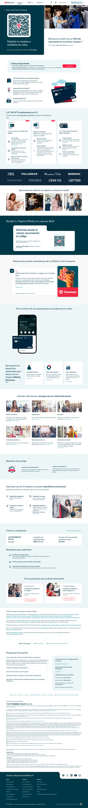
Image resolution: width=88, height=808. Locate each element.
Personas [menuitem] (19, 2)
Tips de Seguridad (10, 794)
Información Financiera (27, 789)
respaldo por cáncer (11, 617)
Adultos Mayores (10, 781)
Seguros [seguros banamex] (36, 614)
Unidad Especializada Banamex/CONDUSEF (47, 794)
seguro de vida (74, 614)
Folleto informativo (36, 694)
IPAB (38, 791)
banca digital (49, 622)
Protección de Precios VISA (62, 694)
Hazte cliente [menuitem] (62, 2)
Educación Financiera (27, 794)
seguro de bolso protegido (47, 617)
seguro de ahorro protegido (23, 617)
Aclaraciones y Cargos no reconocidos (58, 643)
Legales (39, 779)
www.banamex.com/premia (11, 719)
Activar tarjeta (39, 643)
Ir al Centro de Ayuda (62, 664)
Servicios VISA (75, 694)
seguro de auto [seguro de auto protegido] (66, 614)
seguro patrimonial (35, 617)
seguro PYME (31, 616)
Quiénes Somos (25, 791)
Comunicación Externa (27, 786)
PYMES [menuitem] (29, 2)
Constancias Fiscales (41, 789)
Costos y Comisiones (48, 694)
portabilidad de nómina (17, 632)
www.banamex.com (53, 710)
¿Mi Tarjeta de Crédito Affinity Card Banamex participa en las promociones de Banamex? (27, 680)
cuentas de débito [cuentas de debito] (35, 620)
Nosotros (24, 779)
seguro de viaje (38, 616)
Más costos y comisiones (74, 530)
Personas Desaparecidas (11, 799)
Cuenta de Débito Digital (12, 634)
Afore (66, 628)
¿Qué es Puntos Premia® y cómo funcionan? (27, 671)
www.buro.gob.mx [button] (9, 750)
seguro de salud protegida (65, 616)
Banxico (39, 786)
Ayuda (7, 779)
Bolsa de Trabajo (26, 781)
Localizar (58, 672)
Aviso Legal (39, 781)
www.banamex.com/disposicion (71, 730)
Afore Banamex (44, 628)
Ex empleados (9, 796)
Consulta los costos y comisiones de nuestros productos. (67, 804)
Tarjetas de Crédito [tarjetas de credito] (20, 620)
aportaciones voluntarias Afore (14, 629)
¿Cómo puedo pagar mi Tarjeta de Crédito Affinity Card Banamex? (27, 657)
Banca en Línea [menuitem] (75, 2)
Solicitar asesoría (30, 600)
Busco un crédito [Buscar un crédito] (69, 598)
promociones (24, 622)
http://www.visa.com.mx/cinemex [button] (38, 721)
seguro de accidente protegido (50, 616)
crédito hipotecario (65, 625)
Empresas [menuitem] (39, 2)
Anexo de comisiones (24, 694)
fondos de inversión (76, 625)
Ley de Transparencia (42, 784)
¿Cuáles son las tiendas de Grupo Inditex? (27, 667)
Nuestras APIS (25, 796)
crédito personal (56, 625)
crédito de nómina (46, 625)
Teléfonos (8, 791)
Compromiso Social (26, 784)
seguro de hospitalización (12, 616)
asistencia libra (75, 617)
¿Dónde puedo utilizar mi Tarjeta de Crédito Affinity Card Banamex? (27, 675)
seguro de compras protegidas (62, 617)
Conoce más (69, 66)
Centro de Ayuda (10, 786)
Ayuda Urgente (9, 784)
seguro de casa (23, 616)
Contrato (14, 694)
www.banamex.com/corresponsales (37, 745)
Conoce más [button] (18, 287)
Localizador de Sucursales (12, 789)
